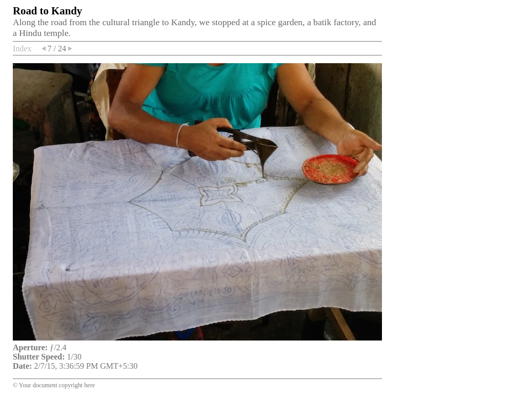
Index (22, 48)
